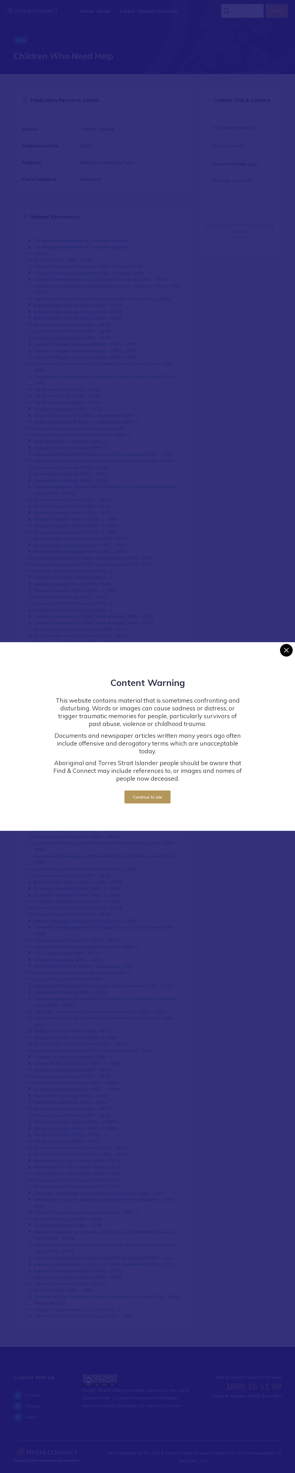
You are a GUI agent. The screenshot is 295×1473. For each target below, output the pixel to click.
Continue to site (147, 797)
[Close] (286, 650)
